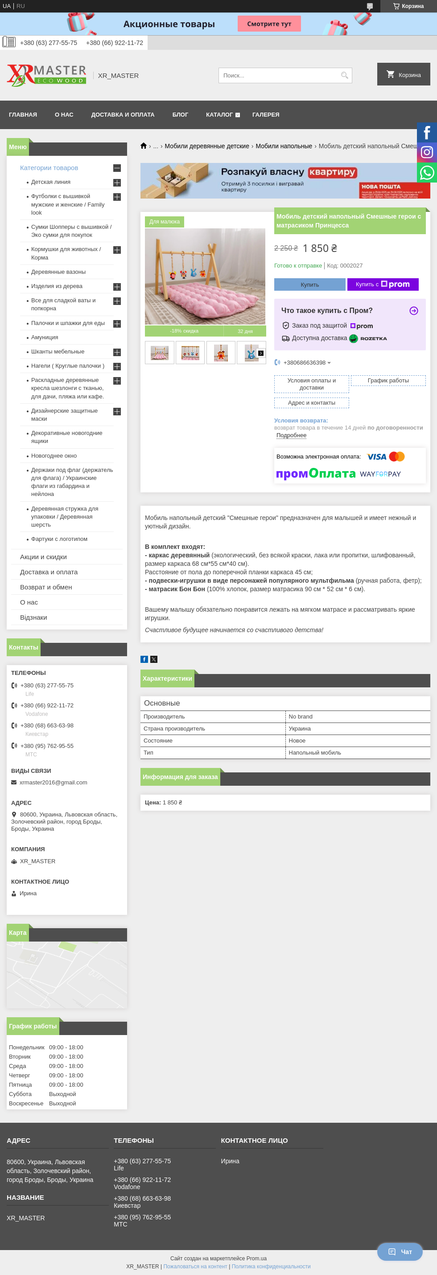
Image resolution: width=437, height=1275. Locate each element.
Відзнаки (33, 617)
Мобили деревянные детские (207, 146)
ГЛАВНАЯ (23, 114)
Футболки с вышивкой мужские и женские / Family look (68, 204)
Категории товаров (49, 167)
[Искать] (344, 75)
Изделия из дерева (56, 286)
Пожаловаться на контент (195, 1266)
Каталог (219, 114)
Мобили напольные (284, 146)
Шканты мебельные (57, 351)
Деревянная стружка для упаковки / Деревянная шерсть (64, 516)
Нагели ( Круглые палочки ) (67, 365)
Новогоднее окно (54, 455)
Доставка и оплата (49, 572)
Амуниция (44, 337)
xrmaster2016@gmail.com (53, 782)
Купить (310, 284)
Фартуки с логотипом (59, 539)
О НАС (64, 114)
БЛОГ (181, 114)
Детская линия (50, 182)
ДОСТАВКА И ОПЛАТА (123, 114)
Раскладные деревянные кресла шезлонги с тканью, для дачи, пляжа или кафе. (67, 388)
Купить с (383, 284)
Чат (400, 1252)
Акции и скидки (43, 556)
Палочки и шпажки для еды (68, 323)
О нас (29, 602)
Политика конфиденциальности (271, 1266)
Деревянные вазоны (58, 271)
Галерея (266, 114)
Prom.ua (257, 1258)
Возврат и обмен (46, 587)
